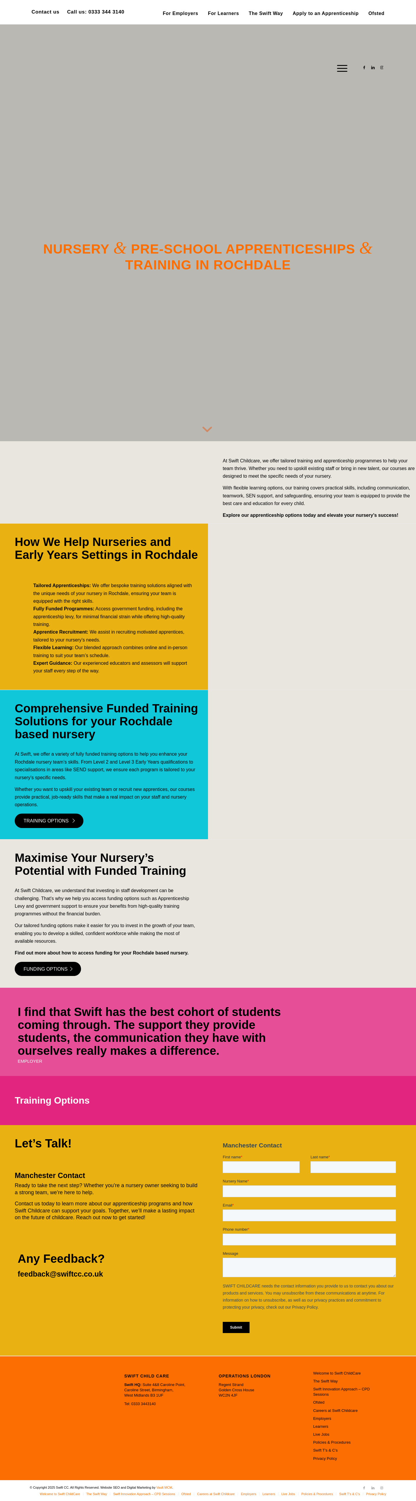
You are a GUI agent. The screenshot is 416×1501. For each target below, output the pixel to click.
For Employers (180, 13)
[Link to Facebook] (364, 67)
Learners (320, 1426)
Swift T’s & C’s (325, 1450)
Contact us (46, 12)
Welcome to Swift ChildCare (337, 1373)
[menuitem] (180, 13)
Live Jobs (321, 1434)
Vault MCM (164, 1487)
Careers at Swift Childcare (335, 1410)
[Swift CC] (74, 67)
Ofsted (376, 13)
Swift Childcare (36, 890)
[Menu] (340, 67)
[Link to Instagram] (381, 67)
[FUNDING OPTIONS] (48, 969)
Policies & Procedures (332, 1442)
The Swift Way (266, 13)
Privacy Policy (325, 1458)
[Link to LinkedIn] (373, 67)
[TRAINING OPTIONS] (49, 821)
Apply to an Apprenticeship (326, 13)
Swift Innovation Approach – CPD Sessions (341, 1392)
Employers (322, 1418)
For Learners (223, 13)
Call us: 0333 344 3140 (96, 12)
